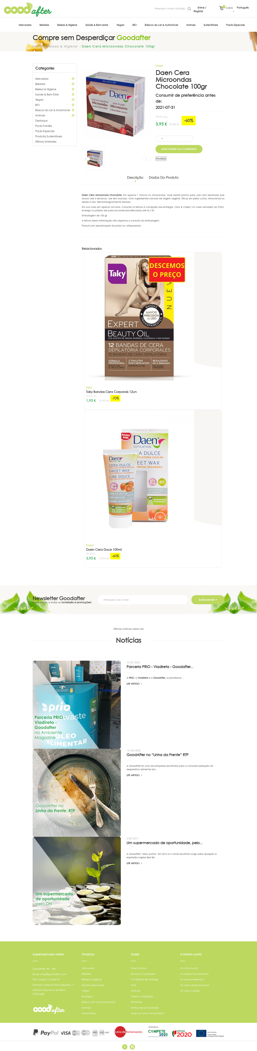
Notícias (135, 989)
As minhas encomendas (194, 972)
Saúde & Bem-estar (93, 984)
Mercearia (54, 78)
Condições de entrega (144, 978)
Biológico (87, 995)
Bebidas (54, 83)
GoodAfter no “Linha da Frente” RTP (157, 754)
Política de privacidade (145, 1006)
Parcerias (136, 1001)
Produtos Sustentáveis (48, 135)
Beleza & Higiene (54, 88)
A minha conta (189, 967)
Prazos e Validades (142, 995)
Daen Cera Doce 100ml (104, 549)
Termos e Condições (143, 972)
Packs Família (43, 125)
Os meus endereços (192, 978)
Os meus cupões (190, 989)
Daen (159, 65)
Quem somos (139, 967)
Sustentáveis (89, 1012)
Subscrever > (208, 598)
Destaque (41, 119)
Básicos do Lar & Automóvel (54, 109)
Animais (54, 114)
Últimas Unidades (45, 140)
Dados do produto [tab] (163, 177)
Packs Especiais (44, 130)
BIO (54, 104)
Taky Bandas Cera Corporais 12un (111, 391)
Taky (89, 386)
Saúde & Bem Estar (54, 93)
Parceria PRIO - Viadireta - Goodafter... (160, 666)
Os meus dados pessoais (194, 984)
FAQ (133, 984)
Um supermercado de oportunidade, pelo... (165, 842)
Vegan (54, 98)
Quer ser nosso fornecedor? (147, 1012)
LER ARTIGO (134, 682)
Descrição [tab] (135, 177)
